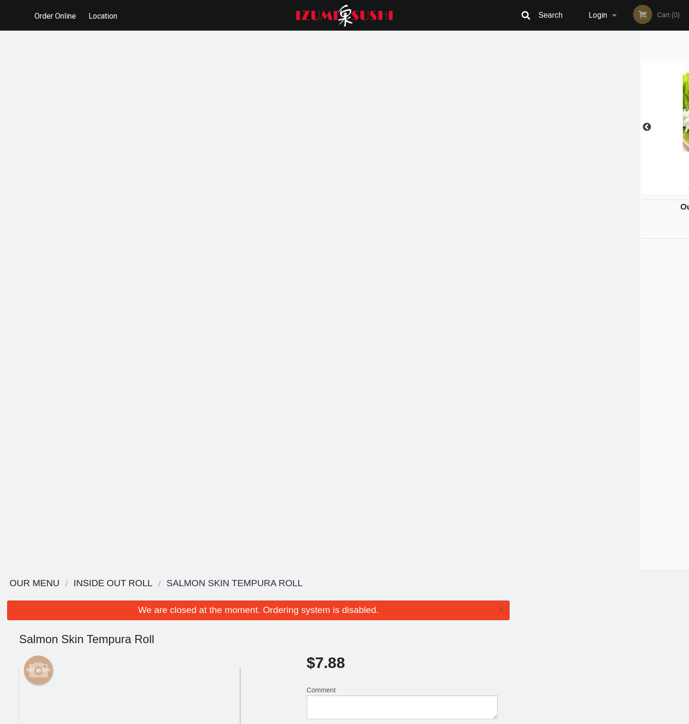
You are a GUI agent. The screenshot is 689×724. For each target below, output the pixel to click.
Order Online (55, 15)
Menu (319, 596)
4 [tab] (610, 189)
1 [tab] (567, 189)
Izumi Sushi (135, 583)
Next (682, 127)
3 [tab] (595, 189)
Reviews (402, 596)
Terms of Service (360, 717)
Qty (336, 202)
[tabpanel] (603, 127)
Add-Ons (397, 471)
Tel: (500, 619)
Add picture (38, 131)
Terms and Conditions (421, 608)
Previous (524, 127)
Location (104, 15)
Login (598, 15)
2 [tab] (581, 189)
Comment (402, 164)
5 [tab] (624, 189)
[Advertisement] (258, 538)
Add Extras (397, 400)
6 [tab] (639, 189)
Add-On (397, 436)
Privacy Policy (410, 619)
